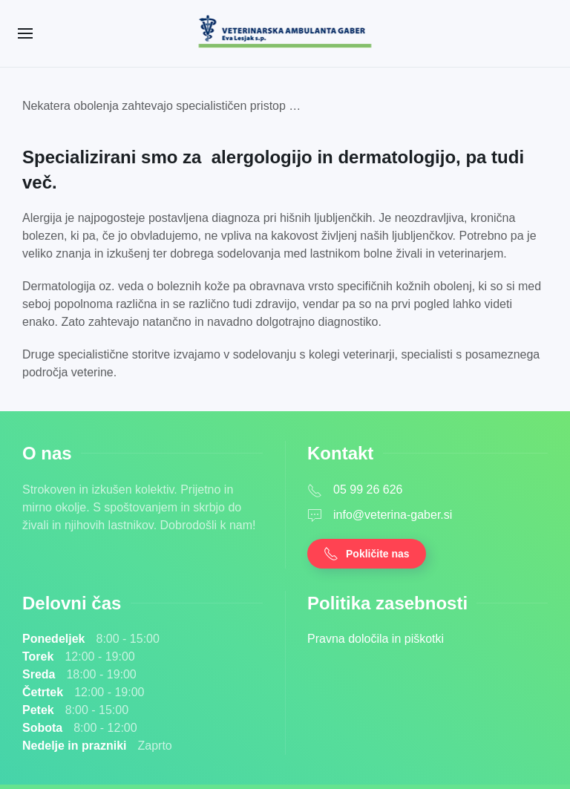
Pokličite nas (367, 553)
